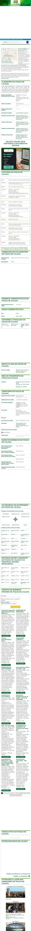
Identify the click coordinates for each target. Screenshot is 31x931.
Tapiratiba (13, 549)
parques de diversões (15, 886)
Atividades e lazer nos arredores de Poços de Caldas (13, 881)
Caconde (3, 538)
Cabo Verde (24, 545)
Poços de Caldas (22, 48)
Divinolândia (23, 65)
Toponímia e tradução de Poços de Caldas (13, 321)
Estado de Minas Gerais (5, 39)
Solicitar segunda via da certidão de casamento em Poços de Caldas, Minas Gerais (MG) (22, 130)
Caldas (26, 249)
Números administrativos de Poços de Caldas (15, 300)
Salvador (13, 571)
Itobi (22, 549)
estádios (15, 921)
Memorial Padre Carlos (10, 916)
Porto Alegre (14, 582)
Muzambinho (14, 553)
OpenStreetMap (5, 62)
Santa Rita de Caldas (14, 546)
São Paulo (3, 567)
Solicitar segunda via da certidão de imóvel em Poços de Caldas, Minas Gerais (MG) (22, 136)
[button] (3, 50)
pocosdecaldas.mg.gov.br (22, 112)
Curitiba (13, 575)
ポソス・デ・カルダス (5, 326)
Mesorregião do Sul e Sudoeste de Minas (21, 424)
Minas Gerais (19, 316)
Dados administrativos (12, 309)
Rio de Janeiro (14, 567)
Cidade (3, 600)
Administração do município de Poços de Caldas (15, 253)
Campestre (4, 545)
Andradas (23, 538)
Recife (2, 579)
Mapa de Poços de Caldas (22, 370)
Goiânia (23, 575)
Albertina (3, 553)
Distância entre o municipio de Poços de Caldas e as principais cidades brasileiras (15, 561)
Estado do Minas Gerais (23, 50)
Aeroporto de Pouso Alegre (22, 384)
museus (15, 901)
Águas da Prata (15, 65)
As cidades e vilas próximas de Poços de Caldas (15, 506)
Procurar (15, 606)
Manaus (3, 575)
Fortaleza (3, 571)
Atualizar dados (5, 78)
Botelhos (13, 534)
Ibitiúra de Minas (15, 541)
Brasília (22, 567)
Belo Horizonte (24, 571)
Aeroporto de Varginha (21, 386)
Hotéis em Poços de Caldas (14, 841)
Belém (12, 579)
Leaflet (4, 61)
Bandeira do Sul (7, 65)
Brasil (17, 313)
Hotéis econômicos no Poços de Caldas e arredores (18, 875)
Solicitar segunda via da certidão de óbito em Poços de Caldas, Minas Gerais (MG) (22, 123)
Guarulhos (23, 582)
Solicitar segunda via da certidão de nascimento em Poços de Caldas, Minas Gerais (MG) (22, 117)
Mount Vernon (5, 432)
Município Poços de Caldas (17, 39)
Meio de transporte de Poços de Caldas (12, 377)
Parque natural (4, 435)
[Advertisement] (15, 22)
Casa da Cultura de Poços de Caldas (13, 914)
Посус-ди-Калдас (14, 324)
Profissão (3, 596)
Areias (12, 538)
